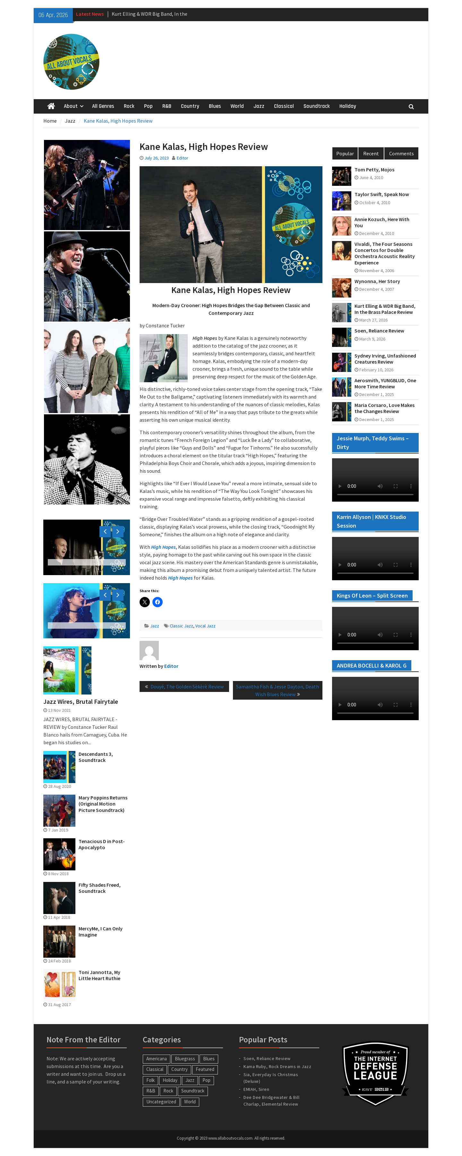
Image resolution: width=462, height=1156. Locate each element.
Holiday (347, 106)
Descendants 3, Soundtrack (96, 757)
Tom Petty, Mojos (374, 170)
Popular (345, 153)
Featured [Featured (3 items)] (205, 1069)
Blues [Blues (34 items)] (209, 1059)
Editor (182, 158)
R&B (166, 106)
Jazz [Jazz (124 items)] (189, 1080)
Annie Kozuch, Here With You (382, 222)
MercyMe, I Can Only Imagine (101, 932)
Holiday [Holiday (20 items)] (170, 1080)
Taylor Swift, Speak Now (382, 194)
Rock (129, 106)
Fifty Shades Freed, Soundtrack (100, 888)
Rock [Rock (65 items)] (168, 1091)
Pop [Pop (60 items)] (206, 1080)
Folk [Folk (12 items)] (150, 1080)
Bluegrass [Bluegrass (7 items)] (185, 1059)
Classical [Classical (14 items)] (154, 1069)
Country (190, 106)
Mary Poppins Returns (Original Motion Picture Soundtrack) (103, 804)
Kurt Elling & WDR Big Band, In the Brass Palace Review (385, 309)
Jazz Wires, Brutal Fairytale (80, 701)
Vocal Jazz (205, 626)
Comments (401, 153)
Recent (371, 153)
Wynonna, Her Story (377, 281)
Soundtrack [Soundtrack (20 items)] (192, 1091)
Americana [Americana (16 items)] (156, 1059)
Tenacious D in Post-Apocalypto (102, 844)
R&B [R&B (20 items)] (150, 1091)
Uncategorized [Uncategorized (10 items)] (161, 1102)
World (237, 106)
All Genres (103, 106)
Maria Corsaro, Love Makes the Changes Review (385, 408)
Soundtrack (317, 106)
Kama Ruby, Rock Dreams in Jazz (277, 1066)
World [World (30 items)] (190, 1102)
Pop (148, 106)
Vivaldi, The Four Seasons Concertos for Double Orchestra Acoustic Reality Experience (385, 253)
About (71, 106)
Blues (215, 106)
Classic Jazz (181, 626)
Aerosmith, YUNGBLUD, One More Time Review (385, 383)
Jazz (258, 106)
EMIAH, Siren (256, 1089)
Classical (284, 106)
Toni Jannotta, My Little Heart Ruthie (99, 975)
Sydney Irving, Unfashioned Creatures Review (385, 359)
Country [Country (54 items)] (179, 1069)
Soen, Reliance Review (379, 331)
